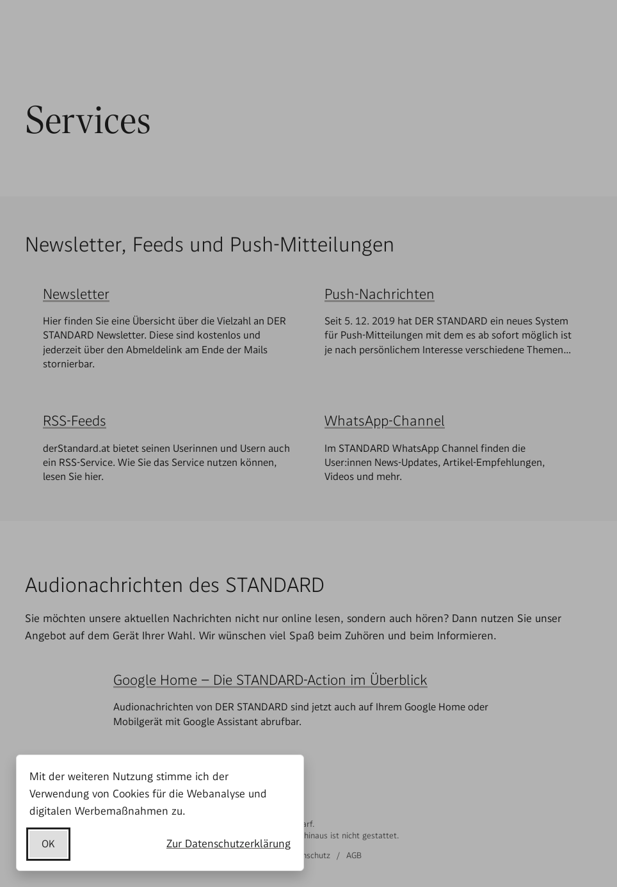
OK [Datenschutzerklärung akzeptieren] (48, 844)
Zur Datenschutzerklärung (228, 843)
